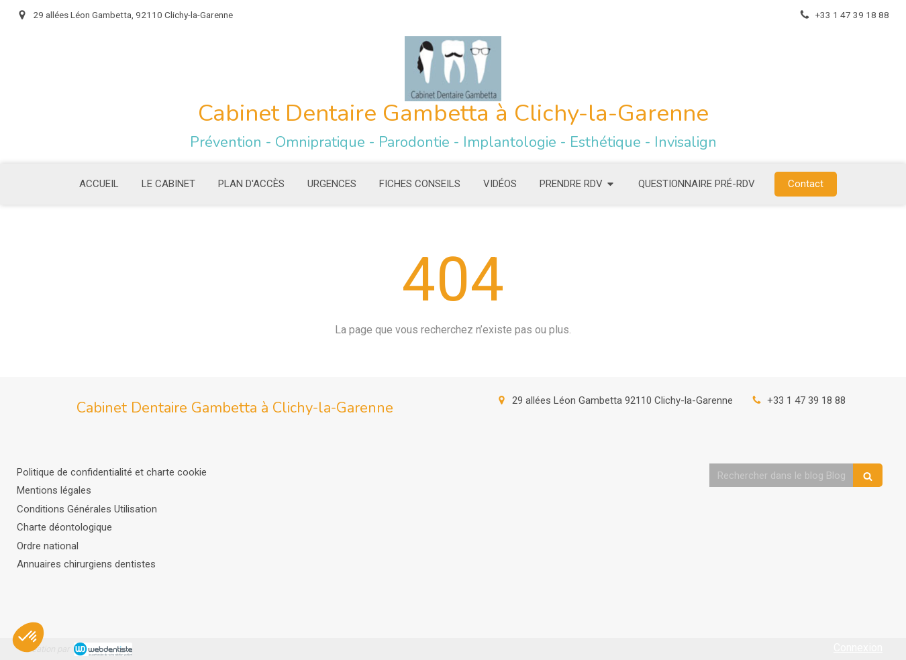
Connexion (858, 647)
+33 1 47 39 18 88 (806, 400)
